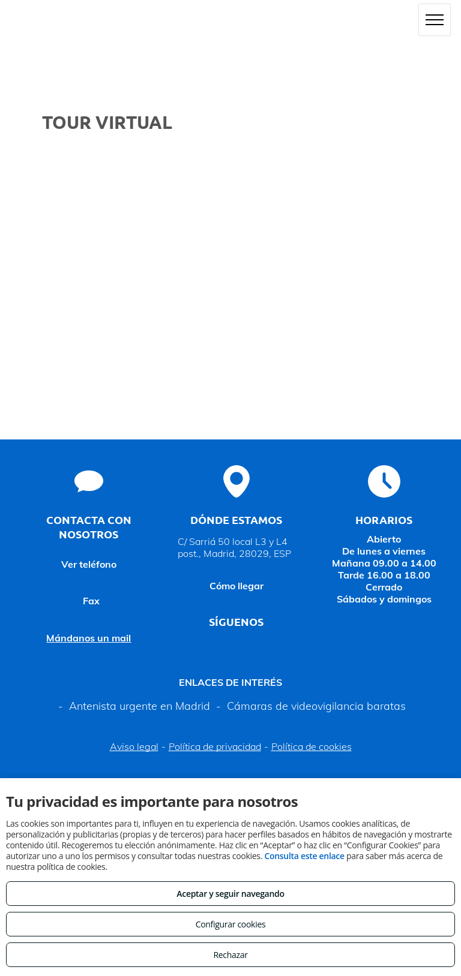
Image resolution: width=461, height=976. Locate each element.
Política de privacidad (215, 746)
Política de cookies (311, 746)
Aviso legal (134, 746)
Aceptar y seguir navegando (230, 893)
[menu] (434, 19)
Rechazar (230, 954)
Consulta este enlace (304, 855)
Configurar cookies (231, 924)
